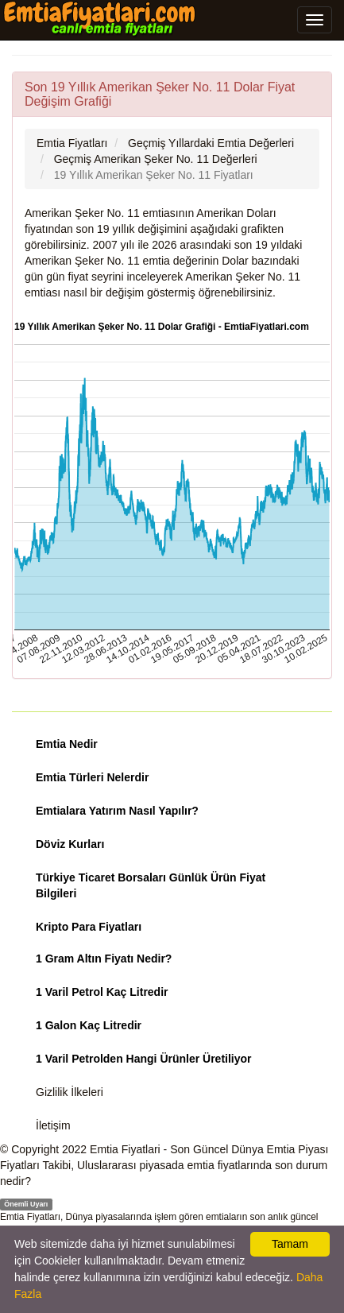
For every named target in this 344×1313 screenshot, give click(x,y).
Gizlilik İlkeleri (69, 1092)
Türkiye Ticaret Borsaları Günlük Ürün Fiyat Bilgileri (150, 885)
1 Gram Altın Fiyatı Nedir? (104, 958)
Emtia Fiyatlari (125, 1149)
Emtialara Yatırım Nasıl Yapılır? (117, 810)
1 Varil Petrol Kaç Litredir (102, 992)
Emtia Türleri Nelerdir (92, 777)
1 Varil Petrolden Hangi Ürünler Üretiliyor (144, 1058)
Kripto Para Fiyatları (88, 926)
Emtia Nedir (67, 744)
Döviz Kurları (70, 844)
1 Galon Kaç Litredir (88, 1025)
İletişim (53, 1125)
